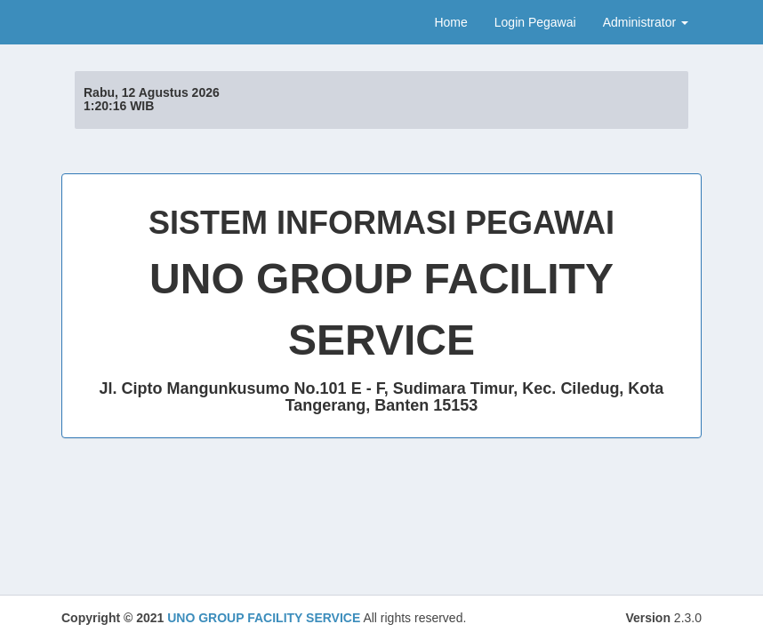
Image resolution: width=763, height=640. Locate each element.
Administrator (645, 22)
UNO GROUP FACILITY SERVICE (263, 618)
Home (450, 22)
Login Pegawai (535, 22)
